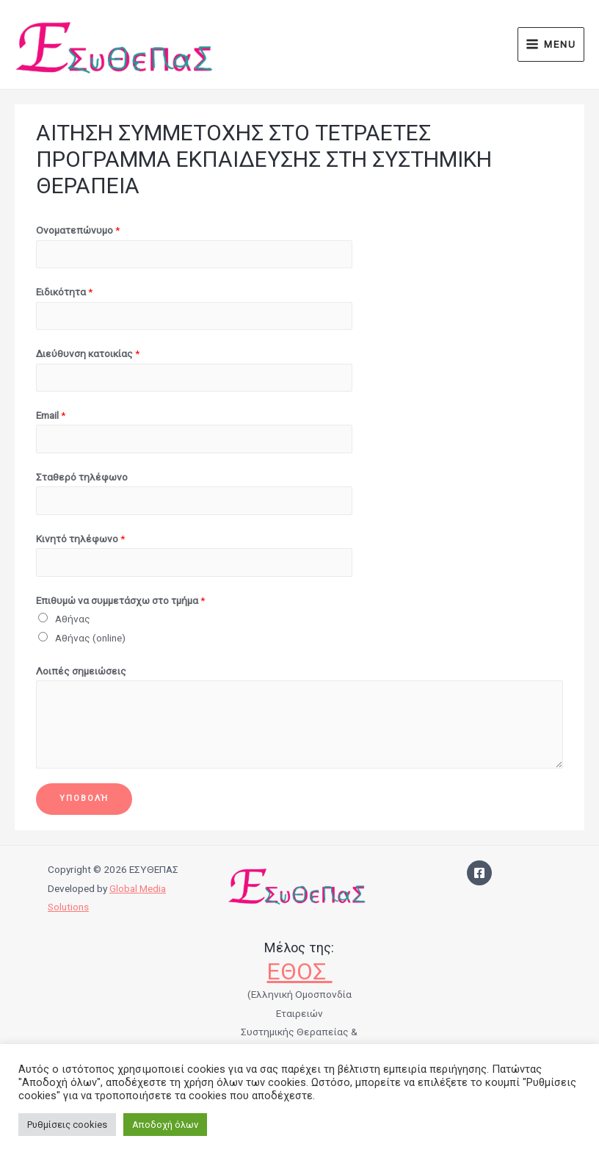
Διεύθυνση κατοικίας (87, 353)
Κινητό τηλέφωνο (80, 538)
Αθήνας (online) (90, 638)
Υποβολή (84, 798)
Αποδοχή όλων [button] (165, 1124)
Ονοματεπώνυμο (78, 230)
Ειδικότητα (64, 292)
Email (50, 415)
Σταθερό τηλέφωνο (82, 477)
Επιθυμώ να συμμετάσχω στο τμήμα (120, 600)
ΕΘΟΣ (299, 971)
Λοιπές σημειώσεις (81, 671)
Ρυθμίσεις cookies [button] (67, 1124)
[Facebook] (479, 872)
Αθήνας (72, 619)
